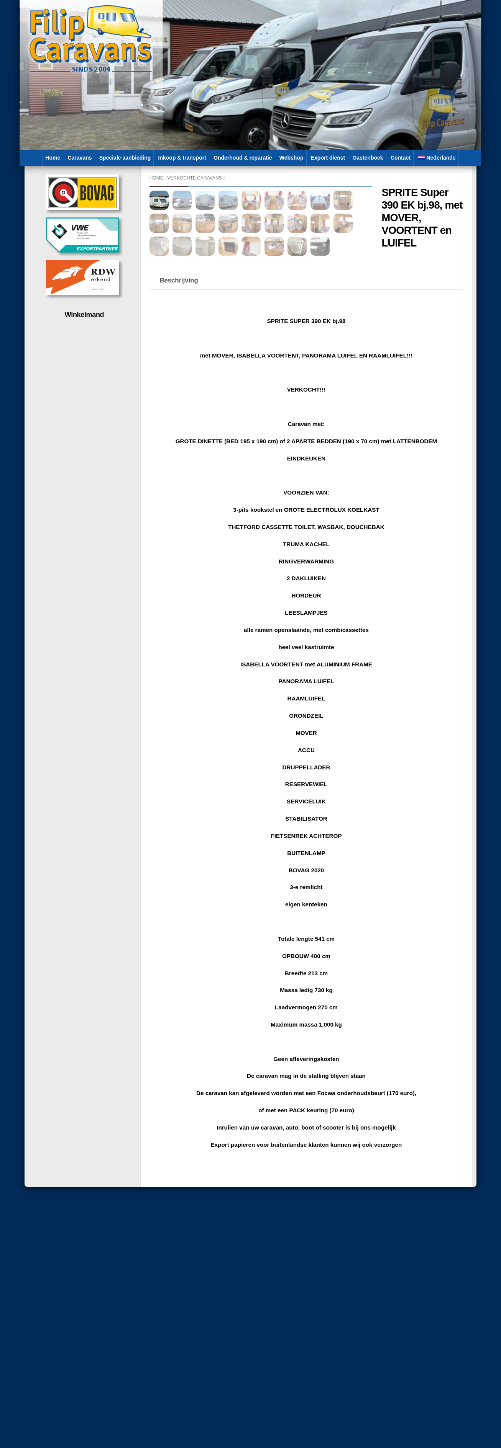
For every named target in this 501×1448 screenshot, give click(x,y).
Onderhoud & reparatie (243, 158)
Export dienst (328, 158)
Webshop (291, 158)
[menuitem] (436, 158)
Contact (401, 158)
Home (52, 158)
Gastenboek (367, 158)
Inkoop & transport (182, 158)
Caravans (79, 158)
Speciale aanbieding (125, 158)
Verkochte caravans (194, 178)
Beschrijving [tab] (178, 447)
